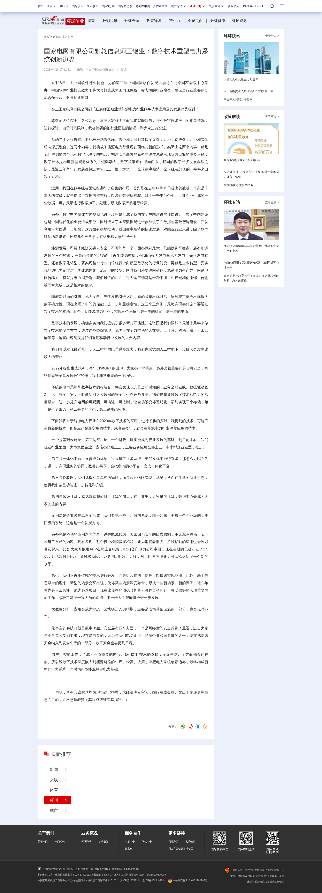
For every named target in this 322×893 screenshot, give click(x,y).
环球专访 (131, 21)
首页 (41, 6)
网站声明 (173, 841)
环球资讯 (86, 841)
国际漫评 (77, 6)
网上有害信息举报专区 (180, 848)
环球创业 (58, 36)
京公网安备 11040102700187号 (187, 880)
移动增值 (103, 841)
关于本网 (43, 841)
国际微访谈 (125, 6)
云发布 (128, 848)
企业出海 (197, 6)
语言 (52, 6)
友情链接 (190, 841)
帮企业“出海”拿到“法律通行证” (243, 160)
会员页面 (195, 21)
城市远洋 (178, 6)
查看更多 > (272, 35)
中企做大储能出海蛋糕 (238, 99)
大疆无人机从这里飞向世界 (241, 79)
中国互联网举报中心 (51, 869)
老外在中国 (143, 6)
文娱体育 (216, 6)
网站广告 (147, 841)
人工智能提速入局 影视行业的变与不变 (248, 91)
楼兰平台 (233, 6)
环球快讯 (110, 21)
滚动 (91, 21)
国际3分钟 (108, 6)
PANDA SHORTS (254, 6)
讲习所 (64, 6)
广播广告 (130, 841)
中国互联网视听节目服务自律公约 (56, 880)
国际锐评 (92, 6)
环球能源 (239, 21)
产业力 (174, 21)
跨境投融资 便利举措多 (238, 185)
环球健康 (217, 21)
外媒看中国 (160, 6)
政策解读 (154, 21)
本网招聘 (60, 841)
